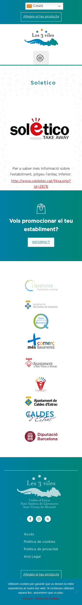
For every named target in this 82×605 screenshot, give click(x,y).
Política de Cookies (47, 598)
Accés (29, 534)
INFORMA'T (41, 242)
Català (35, 6)
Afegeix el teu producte (41, 16)
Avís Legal (32, 556)
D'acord (28, 598)
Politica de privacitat (41, 549)
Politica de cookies (39, 541)
